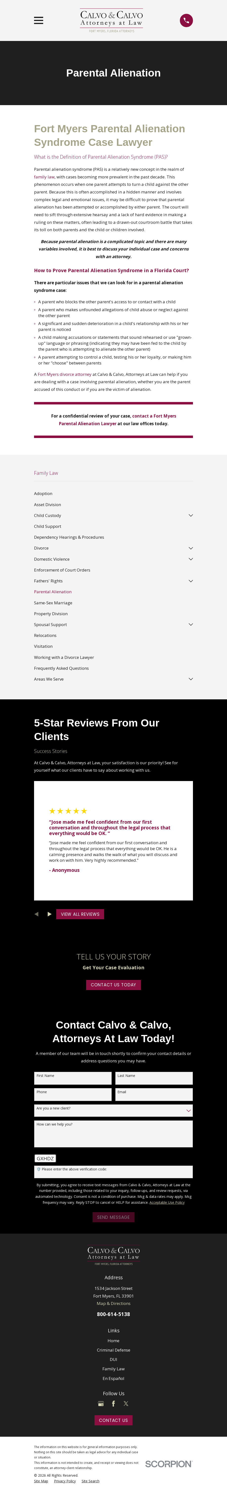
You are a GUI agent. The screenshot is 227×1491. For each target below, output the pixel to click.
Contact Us (113, 1420)
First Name (45, 1076)
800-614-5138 (113, 1314)
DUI (113, 1359)
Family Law (113, 1369)
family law (44, 177)
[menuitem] (113, 493)
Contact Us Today (113, 985)
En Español (113, 1378)
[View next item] (49, 914)
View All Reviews (80, 914)
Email (121, 1092)
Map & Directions (114, 1303)
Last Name (126, 1076)
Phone (42, 1092)
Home (113, 1340)
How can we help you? (54, 1124)
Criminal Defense (113, 1350)
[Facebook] (113, 1404)
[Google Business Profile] (101, 1404)
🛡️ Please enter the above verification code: (72, 1169)
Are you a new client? (53, 1108)
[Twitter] (126, 1404)
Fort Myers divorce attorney (65, 374)
